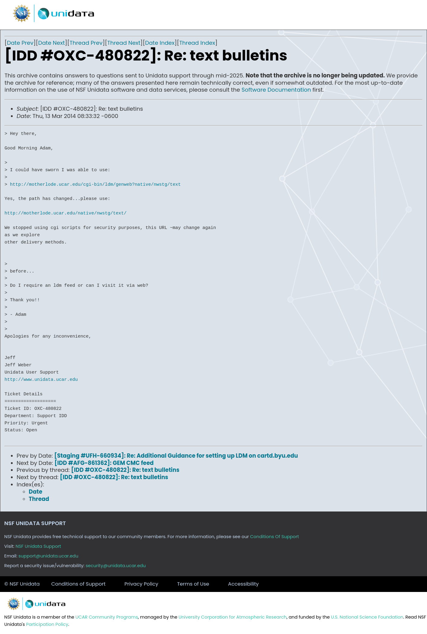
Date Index (159, 43)
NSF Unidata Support (38, 546)
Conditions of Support (78, 583)
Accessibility (243, 583)
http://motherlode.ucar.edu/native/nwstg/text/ (65, 213)
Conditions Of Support (274, 537)
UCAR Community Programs (106, 617)
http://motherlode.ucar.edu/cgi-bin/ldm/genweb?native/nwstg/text (95, 184)
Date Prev (20, 43)
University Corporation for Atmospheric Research (232, 617)
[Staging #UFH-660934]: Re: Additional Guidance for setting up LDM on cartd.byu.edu (176, 455)
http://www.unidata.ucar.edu (41, 380)
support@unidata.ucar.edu (48, 556)
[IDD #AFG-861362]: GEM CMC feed (104, 463)
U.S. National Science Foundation (367, 617)
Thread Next (124, 43)
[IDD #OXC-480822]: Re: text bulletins (125, 470)
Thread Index (197, 43)
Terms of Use (193, 583)
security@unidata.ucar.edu (116, 566)
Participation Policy (47, 624)
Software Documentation (276, 89)
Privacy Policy (141, 583)
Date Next (51, 43)
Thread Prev (86, 43)
